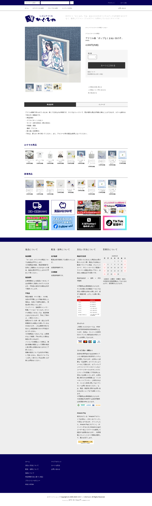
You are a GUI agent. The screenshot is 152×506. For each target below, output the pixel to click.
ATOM (32, 484)
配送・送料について (32, 469)
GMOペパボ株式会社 (84, 497)
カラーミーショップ (53, 497)
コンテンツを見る (65, 8)
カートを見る (55, 465)
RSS (26, 484)
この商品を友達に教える (94, 87)
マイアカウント (56, 461)
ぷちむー (105, 27)
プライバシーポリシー (32, 480)
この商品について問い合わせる (96, 90)
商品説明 (50, 104)
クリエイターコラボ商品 (96, 27)
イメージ (102, 104)
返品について (91, 72)
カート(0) (122, 3)
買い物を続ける (91, 93)
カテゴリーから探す (37, 8)
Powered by (76, 500)
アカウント (110, 3)
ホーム (27, 8)
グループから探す (51, 8)
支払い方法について (32, 465)
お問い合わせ (121, 8)
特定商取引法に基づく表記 (95, 74)
